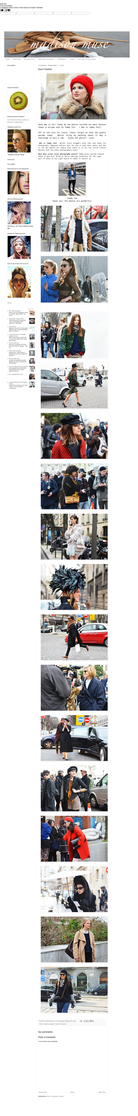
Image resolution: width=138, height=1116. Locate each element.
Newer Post (43, 1092)
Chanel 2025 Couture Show (16, 318)
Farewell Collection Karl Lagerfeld (18, 366)
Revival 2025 (12, 326)
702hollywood (61, 59)
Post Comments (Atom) (55, 1096)
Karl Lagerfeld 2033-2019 (16, 374)
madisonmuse (18, 122)
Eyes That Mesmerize (14, 311)
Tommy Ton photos (61, 1024)
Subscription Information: (46, 59)
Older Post (101, 1092)
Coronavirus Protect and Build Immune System (17, 335)
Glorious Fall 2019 (14, 343)
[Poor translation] (7, 10)
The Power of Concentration (87, 59)
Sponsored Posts (29, 59)
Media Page (17, 59)
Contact (71, 59)
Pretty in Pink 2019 (14, 358)
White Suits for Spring (15, 351)
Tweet (9, 303)
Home (8, 59)
